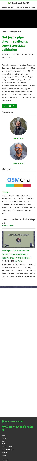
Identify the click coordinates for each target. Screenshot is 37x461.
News (33, 7)
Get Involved (19, 7)
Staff (3, 444)
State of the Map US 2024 (11, 32)
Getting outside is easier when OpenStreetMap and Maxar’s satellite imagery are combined (16, 254)
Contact (4, 438)
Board (4, 441)
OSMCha (6, 192)
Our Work (11, 7)
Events (27, 7)
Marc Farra (18, 138)
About (4, 7)
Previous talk (8, 226)
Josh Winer (16, 261)
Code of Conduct (8, 449)
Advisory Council (7, 447)
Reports (4, 452)
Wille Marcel (18, 163)
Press (4, 455)
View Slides (8, 106)
